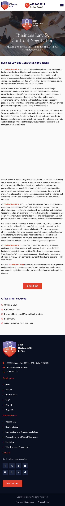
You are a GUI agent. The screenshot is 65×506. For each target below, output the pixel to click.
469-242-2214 (37, 4)
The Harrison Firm (16, 264)
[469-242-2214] (27, 5)
